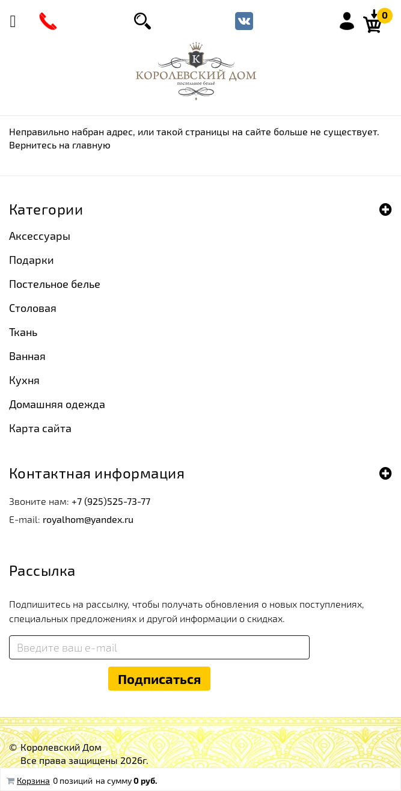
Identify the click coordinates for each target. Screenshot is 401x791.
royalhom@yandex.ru (88, 519)
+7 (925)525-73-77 (111, 501)
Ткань (23, 331)
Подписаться (159, 678)
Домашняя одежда (57, 404)
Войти (346, 21)
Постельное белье (54, 283)
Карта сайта (40, 428)
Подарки (31, 259)
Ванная (27, 355)
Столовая (33, 307)
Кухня (24, 379)
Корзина (33, 780)
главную (91, 144)
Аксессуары (39, 235)
